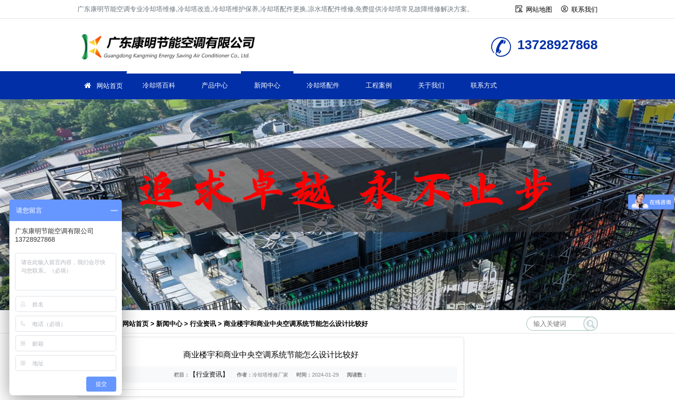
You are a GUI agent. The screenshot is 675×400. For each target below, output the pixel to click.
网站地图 (539, 9)
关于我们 (431, 85)
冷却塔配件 (323, 85)
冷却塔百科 (158, 85)
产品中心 (215, 85)
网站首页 (110, 85)
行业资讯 (203, 323)
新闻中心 (267, 85)
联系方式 (484, 85)
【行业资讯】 (209, 374)
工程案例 (379, 85)
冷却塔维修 (171, 48)
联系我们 (584, 9)
